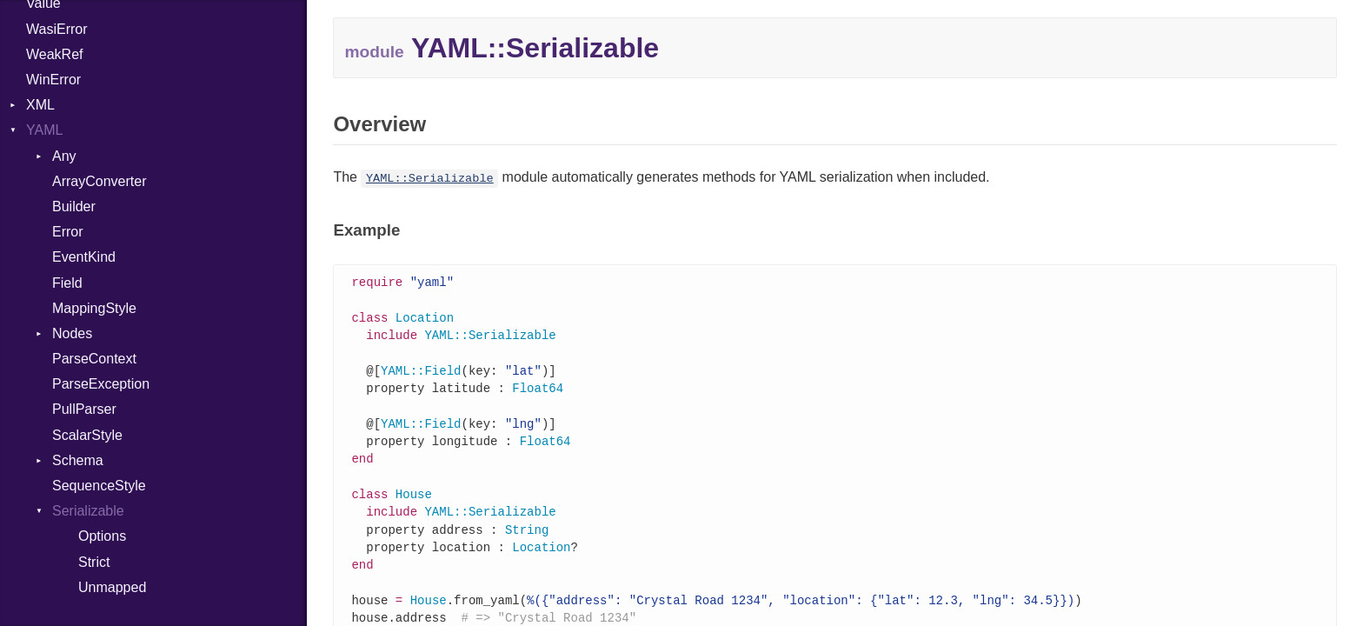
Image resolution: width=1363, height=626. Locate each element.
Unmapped (112, 587)
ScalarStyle (87, 435)
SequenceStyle (99, 485)
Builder (74, 206)
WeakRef (54, 54)
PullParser (84, 409)
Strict (94, 562)
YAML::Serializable (430, 178)
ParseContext (94, 358)
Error (67, 231)
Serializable (88, 510)
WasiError (57, 29)
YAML (44, 130)
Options (102, 536)
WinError (53, 79)
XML (40, 104)
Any (64, 156)
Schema (77, 460)
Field (67, 283)
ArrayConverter (99, 181)
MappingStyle (94, 308)
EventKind (84, 257)
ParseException (101, 383)
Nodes (72, 333)
